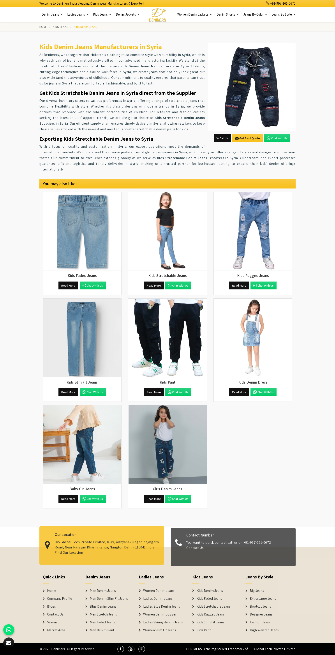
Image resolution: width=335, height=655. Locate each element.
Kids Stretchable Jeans (214, 606)
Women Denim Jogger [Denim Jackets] (159, 614)
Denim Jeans (52, 14)
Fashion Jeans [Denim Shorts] (260, 622)
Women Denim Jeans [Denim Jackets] (159, 590)
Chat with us (277, 138)
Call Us (222, 138)
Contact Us (195, 550)
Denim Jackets (128, 14)
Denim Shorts (228, 14)
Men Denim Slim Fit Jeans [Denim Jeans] (109, 598)
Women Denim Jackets (194, 14)
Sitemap (53, 622)
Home (43, 27)
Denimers (58, 649)
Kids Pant (204, 630)
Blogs (51, 606)
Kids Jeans (102, 14)
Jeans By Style (284, 14)
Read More (68, 285)
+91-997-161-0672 (281, 3)
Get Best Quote (247, 138)
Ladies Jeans (78, 14)
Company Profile (59, 598)
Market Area (56, 630)
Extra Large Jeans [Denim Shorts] (263, 598)
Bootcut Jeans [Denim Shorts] (260, 606)
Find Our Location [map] (69, 549)
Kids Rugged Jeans (211, 614)
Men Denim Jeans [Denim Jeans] (103, 590)
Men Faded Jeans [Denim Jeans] (102, 622)
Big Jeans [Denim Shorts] (257, 590)
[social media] (120, 649)
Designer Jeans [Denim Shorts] (261, 614)
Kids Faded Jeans (209, 598)
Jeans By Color (255, 14)
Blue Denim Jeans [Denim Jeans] (103, 606)
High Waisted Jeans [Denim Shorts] (264, 630)
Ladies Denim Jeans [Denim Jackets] (158, 598)
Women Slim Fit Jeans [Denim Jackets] (159, 630)
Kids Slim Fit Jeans (210, 622)
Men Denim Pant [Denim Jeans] (102, 630)
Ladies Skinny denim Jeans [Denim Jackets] (163, 622)
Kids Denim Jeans (210, 590)
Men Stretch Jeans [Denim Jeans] (103, 614)
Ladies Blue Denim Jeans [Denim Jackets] (161, 606)
